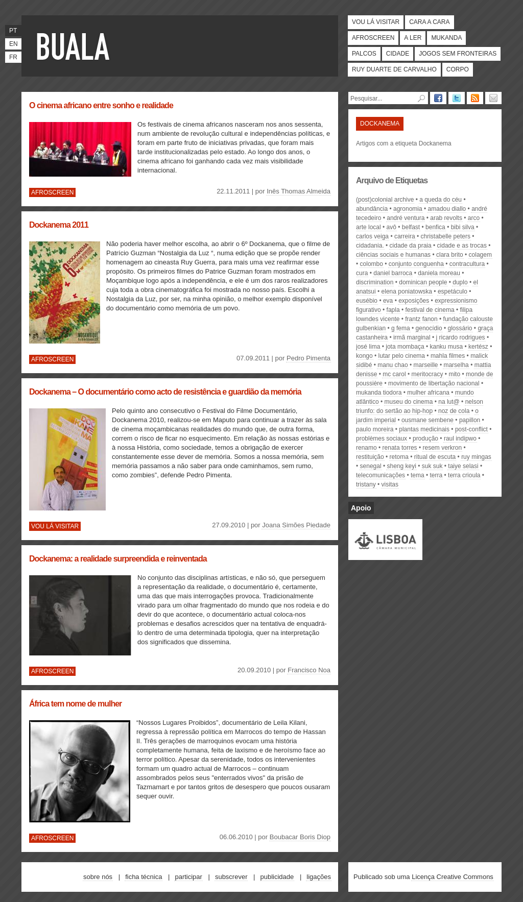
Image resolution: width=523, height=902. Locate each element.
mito (454, 374)
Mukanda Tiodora (378, 392)
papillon (469, 420)
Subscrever (231, 877)
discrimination (374, 282)
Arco (474, 218)
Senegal (371, 466)
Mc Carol (394, 374)
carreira (404, 236)
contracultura (467, 263)
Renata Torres (400, 447)
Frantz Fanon (421, 319)
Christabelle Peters (445, 236)
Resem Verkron (442, 447)
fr (13, 57)
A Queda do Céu (440, 199)
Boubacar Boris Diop (300, 837)
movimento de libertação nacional (434, 383)
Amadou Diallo (447, 208)
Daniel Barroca (392, 273)
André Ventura (405, 218)
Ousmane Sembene (427, 420)
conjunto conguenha (416, 263)
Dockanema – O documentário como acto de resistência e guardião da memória (165, 391)
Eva (388, 300)
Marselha (455, 365)
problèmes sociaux (381, 438)
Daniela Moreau (439, 273)
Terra (436, 475)
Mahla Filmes (448, 355)
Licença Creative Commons (452, 877)
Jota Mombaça (405, 346)
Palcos (364, 53)
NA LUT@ (449, 401)
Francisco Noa (309, 670)
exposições (413, 300)
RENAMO (366, 447)
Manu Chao (392, 365)
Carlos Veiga (372, 236)
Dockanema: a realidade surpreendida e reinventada (118, 558)
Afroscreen (373, 37)
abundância (372, 208)
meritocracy (427, 374)
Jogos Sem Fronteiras (457, 53)
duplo (460, 282)
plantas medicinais (424, 429)
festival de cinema (430, 309)
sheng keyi (401, 466)
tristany (366, 484)
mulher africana (428, 392)
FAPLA (393, 309)
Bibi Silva (462, 227)
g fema (400, 328)
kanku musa (446, 346)
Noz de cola (453, 411)
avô (391, 227)
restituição (370, 456)
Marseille (426, 365)
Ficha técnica (143, 877)
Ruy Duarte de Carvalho (394, 69)
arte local (368, 227)
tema (417, 475)
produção (425, 438)
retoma (399, 456)
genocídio (429, 328)
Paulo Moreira (374, 429)
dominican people (423, 282)
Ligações (318, 877)
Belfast (411, 227)
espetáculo (452, 291)
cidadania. (370, 245)
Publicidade (277, 877)
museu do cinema (409, 401)
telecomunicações (380, 475)
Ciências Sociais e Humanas (393, 254)
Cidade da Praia (411, 245)
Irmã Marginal (412, 337)
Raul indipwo (460, 438)
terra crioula (464, 475)
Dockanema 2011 (58, 225)
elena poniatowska (407, 291)
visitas (390, 484)
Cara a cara (429, 22)
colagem (480, 254)
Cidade (397, 53)
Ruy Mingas (476, 456)
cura (362, 273)
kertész (478, 346)
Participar (188, 877)
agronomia (407, 208)
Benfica (435, 227)
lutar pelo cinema (401, 355)
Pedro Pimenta (308, 358)
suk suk (432, 466)
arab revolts (446, 218)
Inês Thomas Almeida (298, 191)
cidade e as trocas (462, 245)
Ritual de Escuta (435, 456)
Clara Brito (449, 254)
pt (13, 30)
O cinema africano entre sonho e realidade (101, 105)
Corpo (457, 69)
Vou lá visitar (375, 22)
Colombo (371, 263)
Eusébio (366, 300)
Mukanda (446, 37)
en (13, 43)
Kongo (364, 355)
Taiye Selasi (463, 466)
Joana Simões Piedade (296, 525)
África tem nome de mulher (75, 703)
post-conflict (471, 429)
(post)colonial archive (385, 199)
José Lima (368, 346)
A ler (412, 37)
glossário (459, 328)
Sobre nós (97, 877)
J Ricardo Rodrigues (460, 337)
